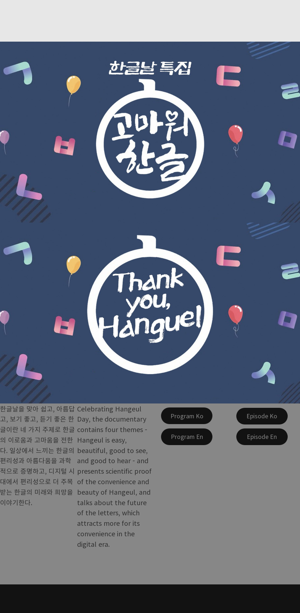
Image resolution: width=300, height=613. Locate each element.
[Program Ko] (186, 415)
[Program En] (186, 436)
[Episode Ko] (262, 416)
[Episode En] (262, 436)
